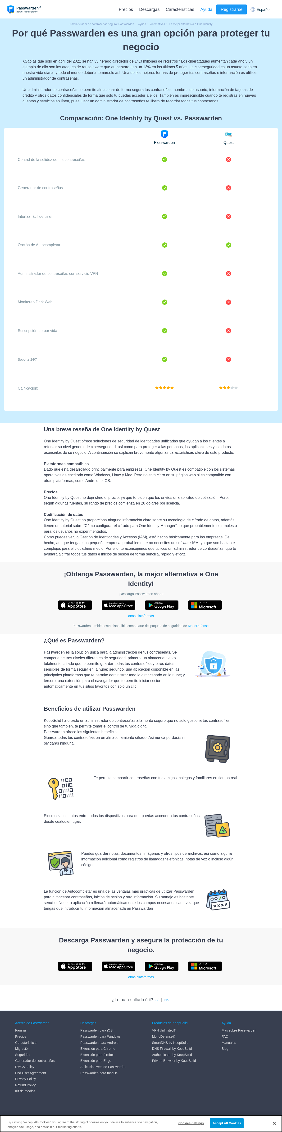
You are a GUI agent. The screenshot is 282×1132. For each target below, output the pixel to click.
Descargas (149, 9)
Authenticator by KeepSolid (172, 1055)
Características (180, 9)
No (166, 1000)
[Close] (274, 1123)
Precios (126, 9)
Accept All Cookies (227, 1123)
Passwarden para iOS (96, 1030)
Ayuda (206, 9)
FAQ (225, 1036)
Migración (22, 1048)
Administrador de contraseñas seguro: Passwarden (101, 24)
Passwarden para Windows (100, 1036)
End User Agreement (30, 1073)
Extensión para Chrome (97, 1048)
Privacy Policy (25, 1079)
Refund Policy (25, 1085)
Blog (225, 1048)
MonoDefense (198, 626)
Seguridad (22, 1055)
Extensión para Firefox (97, 1055)
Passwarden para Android (99, 1043)
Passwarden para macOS (99, 1073)
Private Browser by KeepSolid (174, 1061)
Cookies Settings (191, 1123)
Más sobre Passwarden (239, 1030)
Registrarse (231, 9)
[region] (141, 1123)
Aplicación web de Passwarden (103, 1067)
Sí (157, 1000)
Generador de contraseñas (35, 1061)
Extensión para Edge (95, 1061)
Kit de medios (25, 1091)
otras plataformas (141, 616)
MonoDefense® (163, 1036)
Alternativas (157, 24)
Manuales (229, 1043)
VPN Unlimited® (164, 1030)
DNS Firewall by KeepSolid (172, 1048)
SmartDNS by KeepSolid (170, 1043)
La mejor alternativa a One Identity (190, 24)
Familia (20, 1030)
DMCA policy (24, 1067)
